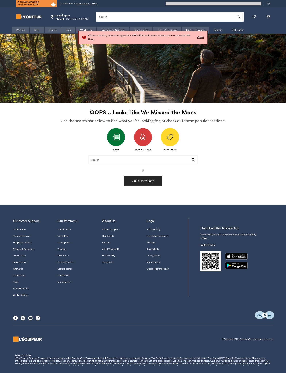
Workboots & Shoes (113, 29)
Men (37, 29)
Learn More (83, 3)
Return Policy (153, 262)
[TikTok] (38, 318)
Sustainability (108, 255)
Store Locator (19, 262)
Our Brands (108, 236)
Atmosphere (64, 242)
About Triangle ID (110, 249)
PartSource (63, 255)
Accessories (141, 29)
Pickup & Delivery (21, 236)
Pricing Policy (153, 255)
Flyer (94, 3)
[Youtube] (30, 318)
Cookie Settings (20, 295)
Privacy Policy (153, 229)
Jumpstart (107, 262)
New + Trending (195, 29)
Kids (68, 29)
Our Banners (64, 281)
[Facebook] (15, 318)
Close (200, 37)
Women (20, 29)
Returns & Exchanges (23, 249)
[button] (238, 17)
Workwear (86, 29)
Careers (106, 242)
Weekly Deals (143, 139)
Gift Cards (238, 29)
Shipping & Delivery (22, 242)
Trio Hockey (63, 275)
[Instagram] (23, 318)
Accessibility (153, 249)
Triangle (61, 249)
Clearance (170, 139)
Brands (218, 29)
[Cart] (268, 17)
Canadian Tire (64, 229)
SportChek (63, 236)
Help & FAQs (19, 255)
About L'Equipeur (110, 229)
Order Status (19, 229)
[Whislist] (254, 17)
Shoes (52, 29)
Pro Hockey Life (65, 262)
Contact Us (18, 275)
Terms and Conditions (157, 236)
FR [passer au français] (268, 3)
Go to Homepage (143, 180)
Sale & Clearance (167, 29)
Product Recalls (20, 288)
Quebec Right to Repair (158, 268)
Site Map (151, 242)
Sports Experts (65, 268)
